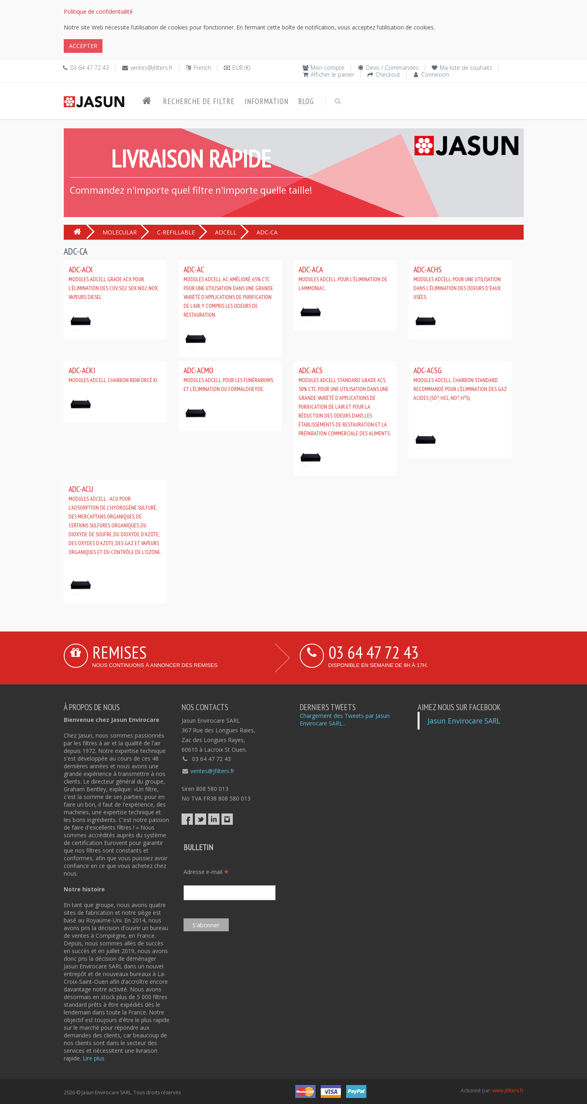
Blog (306, 101)
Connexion (435, 74)
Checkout (388, 74)
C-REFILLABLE (176, 232)
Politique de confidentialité (98, 11)
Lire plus (93, 1058)
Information (266, 101)
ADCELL (225, 232)
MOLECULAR (119, 232)
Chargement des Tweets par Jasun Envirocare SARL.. (345, 719)
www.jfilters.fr (508, 1090)
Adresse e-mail (206, 871)
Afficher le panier (332, 74)
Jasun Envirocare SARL (464, 721)
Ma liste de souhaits (466, 67)
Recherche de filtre (199, 101)
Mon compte (328, 67)
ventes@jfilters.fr (151, 67)
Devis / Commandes (392, 67)
